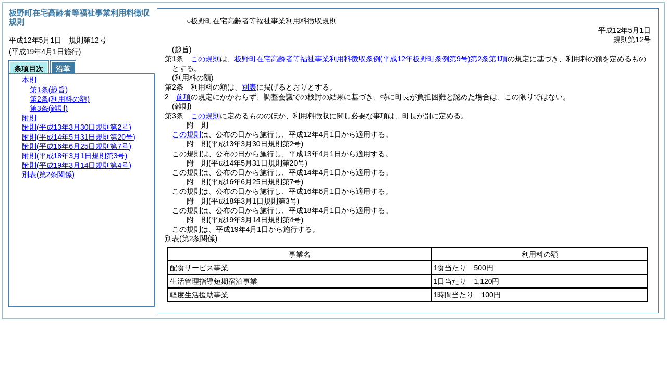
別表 (249, 87)
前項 (183, 97)
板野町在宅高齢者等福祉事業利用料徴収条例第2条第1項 (371, 59)
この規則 (205, 59)
